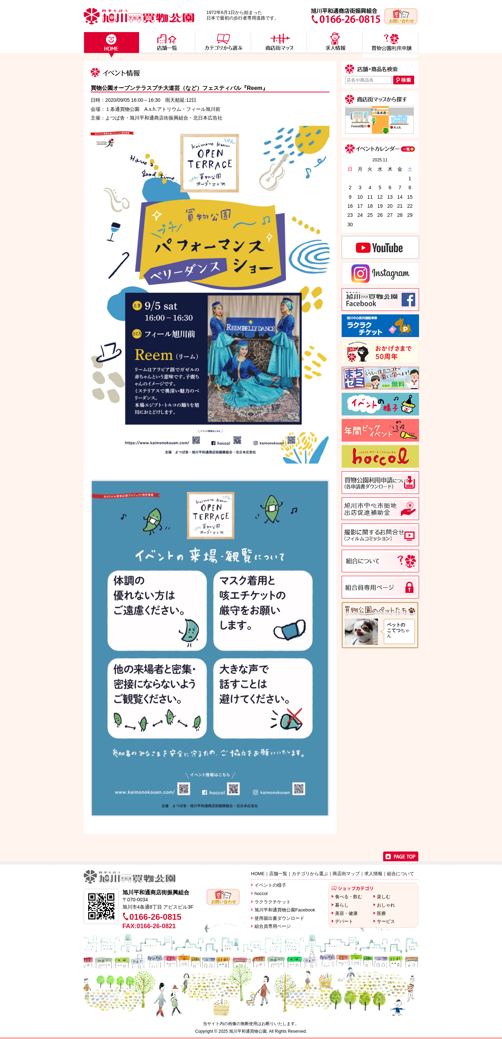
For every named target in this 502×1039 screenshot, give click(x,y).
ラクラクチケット (272, 901)
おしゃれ (386, 905)
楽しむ (383, 896)
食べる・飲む (348, 896)
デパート (344, 921)
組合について (400, 873)
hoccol (261, 893)
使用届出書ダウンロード (279, 918)
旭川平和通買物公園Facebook (284, 909)
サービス (386, 921)
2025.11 (379, 160)
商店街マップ (346, 873)
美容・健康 (346, 913)
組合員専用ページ (272, 926)
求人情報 (373, 873)
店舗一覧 (278, 873)
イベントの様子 (270, 885)
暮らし (342, 905)
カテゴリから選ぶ (310, 873)
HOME (258, 873)
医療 (381, 913)
